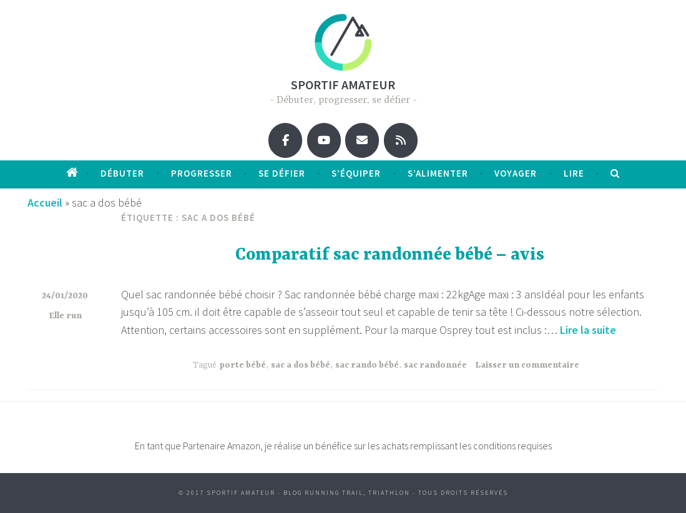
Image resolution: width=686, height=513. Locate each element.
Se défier (281, 173)
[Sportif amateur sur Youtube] (324, 140)
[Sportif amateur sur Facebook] (285, 140)
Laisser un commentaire (527, 365)
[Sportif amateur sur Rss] (401, 140)
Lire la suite (588, 330)
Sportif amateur (343, 84)
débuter (122, 173)
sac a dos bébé (300, 365)
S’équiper (356, 173)
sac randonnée (435, 365)
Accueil (44, 202)
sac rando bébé (367, 365)
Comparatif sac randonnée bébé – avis (389, 255)
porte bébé (242, 365)
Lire (574, 173)
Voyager (515, 173)
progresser (201, 173)
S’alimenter (438, 173)
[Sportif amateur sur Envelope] (362, 140)
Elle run (65, 316)
